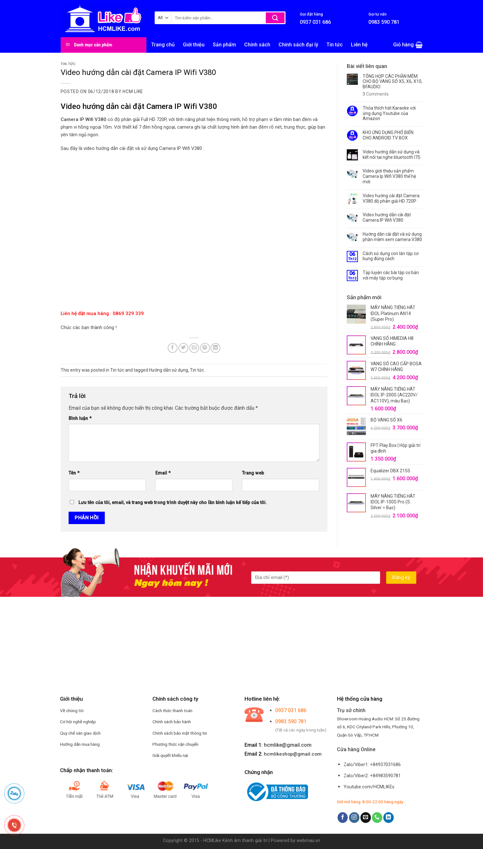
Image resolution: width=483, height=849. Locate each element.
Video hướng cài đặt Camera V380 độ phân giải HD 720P (391, 198)
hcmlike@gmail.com (288, 745)
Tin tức (334, 45)
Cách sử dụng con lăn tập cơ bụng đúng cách (391, 256)
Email (163, 473)
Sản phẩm (224, 45)
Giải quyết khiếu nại (170, 755)
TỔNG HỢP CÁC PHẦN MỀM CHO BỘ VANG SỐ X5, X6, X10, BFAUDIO (392, 82)
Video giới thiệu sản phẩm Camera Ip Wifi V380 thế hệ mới (389, 176)
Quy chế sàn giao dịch (80, 733)
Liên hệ (359, 45)
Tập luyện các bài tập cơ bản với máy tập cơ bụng (391, 275)
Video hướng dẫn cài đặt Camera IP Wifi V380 (387, 217)
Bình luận (80, 418)
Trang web (253, 473)
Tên (74, 473)
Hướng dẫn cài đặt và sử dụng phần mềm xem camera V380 (392, 237)
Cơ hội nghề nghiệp (78, 721)
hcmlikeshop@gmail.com (293, 754)
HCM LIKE (133, 91)
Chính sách (257, 45)
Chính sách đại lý (298, 45)
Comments (376, 94)
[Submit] (275, 17)
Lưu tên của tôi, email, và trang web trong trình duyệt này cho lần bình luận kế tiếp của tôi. (172, 502)
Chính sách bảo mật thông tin (179, 733)
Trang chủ (163, 45)
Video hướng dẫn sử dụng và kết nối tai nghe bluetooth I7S (391, 154)
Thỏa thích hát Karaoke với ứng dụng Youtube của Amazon (389, 113)
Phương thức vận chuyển (175, 744)
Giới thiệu (194, 45)
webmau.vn (308, 840)
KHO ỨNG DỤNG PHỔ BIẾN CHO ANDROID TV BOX (388, 135)
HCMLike (212, 840)
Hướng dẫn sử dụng (168, 370)
